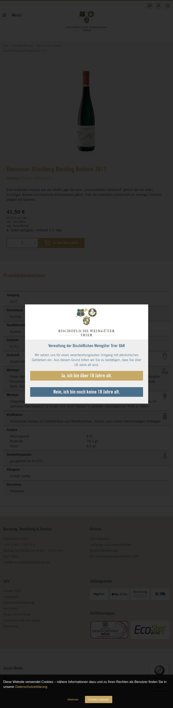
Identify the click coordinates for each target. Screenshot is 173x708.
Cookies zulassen (98, 699)
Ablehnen (72, 699)
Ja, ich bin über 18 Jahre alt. (86, 376)
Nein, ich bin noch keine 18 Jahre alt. (86, 392)
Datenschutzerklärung (31, 686)
